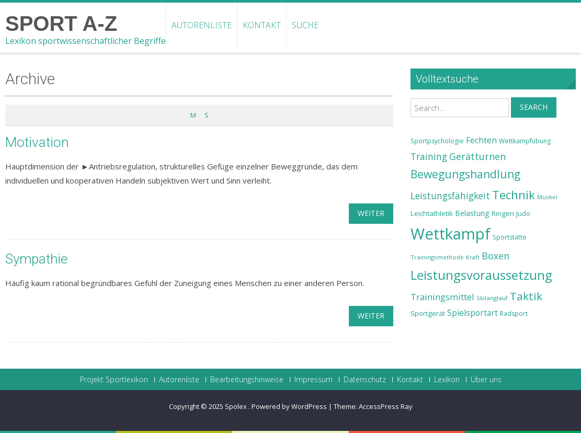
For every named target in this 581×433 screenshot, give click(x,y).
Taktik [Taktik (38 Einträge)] (526, 296)
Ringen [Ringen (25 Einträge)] (503, 213)
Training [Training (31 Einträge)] (429, 156)
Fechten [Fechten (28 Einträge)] (481, 140)
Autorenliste (202, 25)
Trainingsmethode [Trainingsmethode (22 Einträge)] (437, 257)
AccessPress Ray (386, 406)
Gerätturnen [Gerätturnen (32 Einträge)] (477, 156)
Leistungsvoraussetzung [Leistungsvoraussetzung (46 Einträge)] (481, 275)
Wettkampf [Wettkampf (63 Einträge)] (451, 233)
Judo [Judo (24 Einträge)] (523, 213)
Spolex (236, 406)
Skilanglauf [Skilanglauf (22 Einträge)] (492, 298)
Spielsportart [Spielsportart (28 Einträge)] (472, 312)
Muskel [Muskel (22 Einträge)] (547, 197)
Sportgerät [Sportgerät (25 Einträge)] (428, 313)
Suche (305, 25)
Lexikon (447, 379)
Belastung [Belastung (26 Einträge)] (472, 213)
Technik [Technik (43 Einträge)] (513, 195)
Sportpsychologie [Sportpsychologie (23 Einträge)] (437, 140)
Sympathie (36, 259)
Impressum (313, 379)
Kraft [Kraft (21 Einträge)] (473, 257)
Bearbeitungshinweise (246, 379)
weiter (371, 213)
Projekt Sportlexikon (114, 379)
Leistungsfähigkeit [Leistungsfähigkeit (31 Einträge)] (450, 195)
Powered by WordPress (289, 406)
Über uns (486, 379)
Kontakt (262, 25)
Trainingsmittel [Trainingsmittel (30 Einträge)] (442, 297)
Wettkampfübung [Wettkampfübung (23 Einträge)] (525, 140)
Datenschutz (365, 379)
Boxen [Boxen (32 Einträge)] (495, 255)
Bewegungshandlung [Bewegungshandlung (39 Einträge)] (465, 174)
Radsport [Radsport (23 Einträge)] (514, 313)
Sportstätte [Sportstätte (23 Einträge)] (510, 237)
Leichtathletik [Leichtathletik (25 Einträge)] (432, 213)
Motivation (37, 142)
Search (534, 107)
